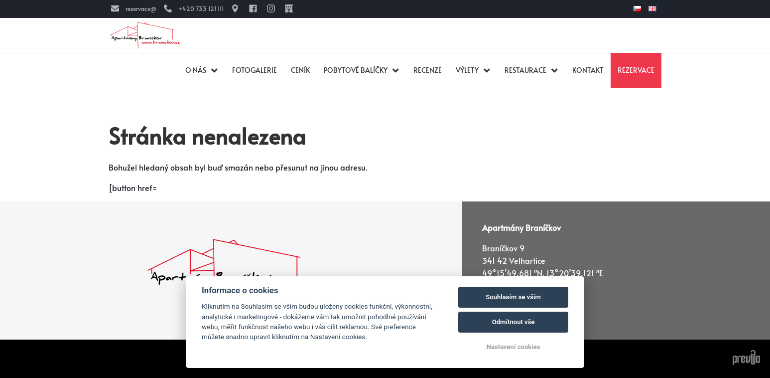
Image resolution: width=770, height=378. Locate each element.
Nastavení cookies (513, 347)
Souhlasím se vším (513, 297)
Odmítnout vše (513, 322)
